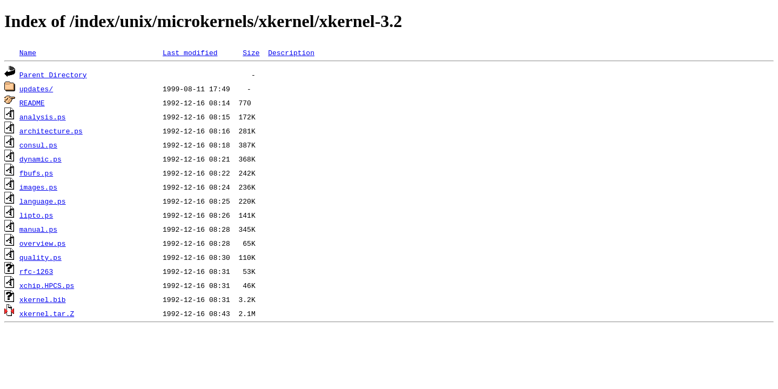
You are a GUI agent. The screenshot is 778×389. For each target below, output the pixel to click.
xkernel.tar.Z (46, 313)
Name (27, 52)
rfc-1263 (36, 271)
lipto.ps (36, 215)
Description (291, 52)
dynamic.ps (40, 159)
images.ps (38, 187)
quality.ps (40, 257)
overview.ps (42, 243)
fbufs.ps (36, 173)
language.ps (42, 201)
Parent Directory (53, 74)
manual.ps (38, 229)
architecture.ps (51, 131)
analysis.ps (42, 117)
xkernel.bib (42, 299)
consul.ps (38, 145)
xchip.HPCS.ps (46, 285)
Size (251, 52)
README (32, 103)
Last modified (190, 52)
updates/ (36, 88)
